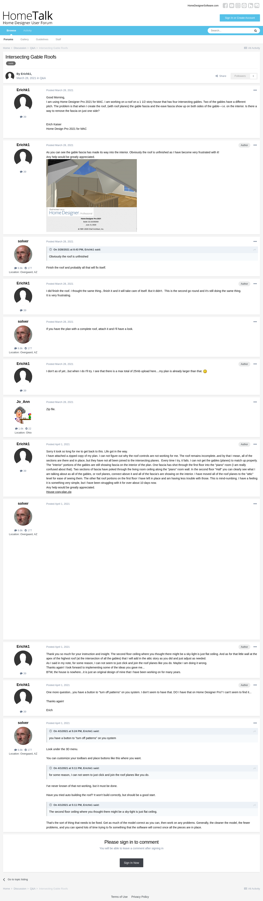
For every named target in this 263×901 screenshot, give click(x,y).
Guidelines (42, 39)
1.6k (19, 428)
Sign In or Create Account (240, 17)
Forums (8, 39)
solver (23, 241)
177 (28, 268)
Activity (27, 30)
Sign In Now (131, 862)
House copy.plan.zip (58, 491)
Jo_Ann (23, 402)
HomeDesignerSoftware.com (203, 5)
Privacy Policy (140, 896)
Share (221, 75)
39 (23, 116)
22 (28, 428)
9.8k (18, 268)
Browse (11, 32)
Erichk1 (26, 73)
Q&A (43, 78)
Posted (59, 90)
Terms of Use (119, 896)
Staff (58, 39)
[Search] (229, 30)
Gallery (25, 39)
